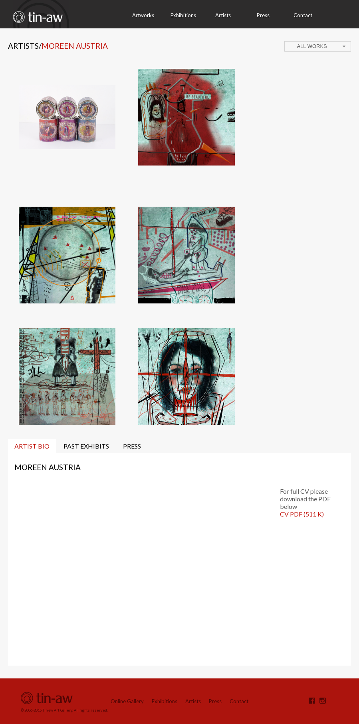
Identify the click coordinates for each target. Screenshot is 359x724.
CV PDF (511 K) (302, 514)
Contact (303, 15)
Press (263, 15)
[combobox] (317, 46)
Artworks (143, 15)
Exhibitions (183, 15)
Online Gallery (127, 701)
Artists (223, 15)
